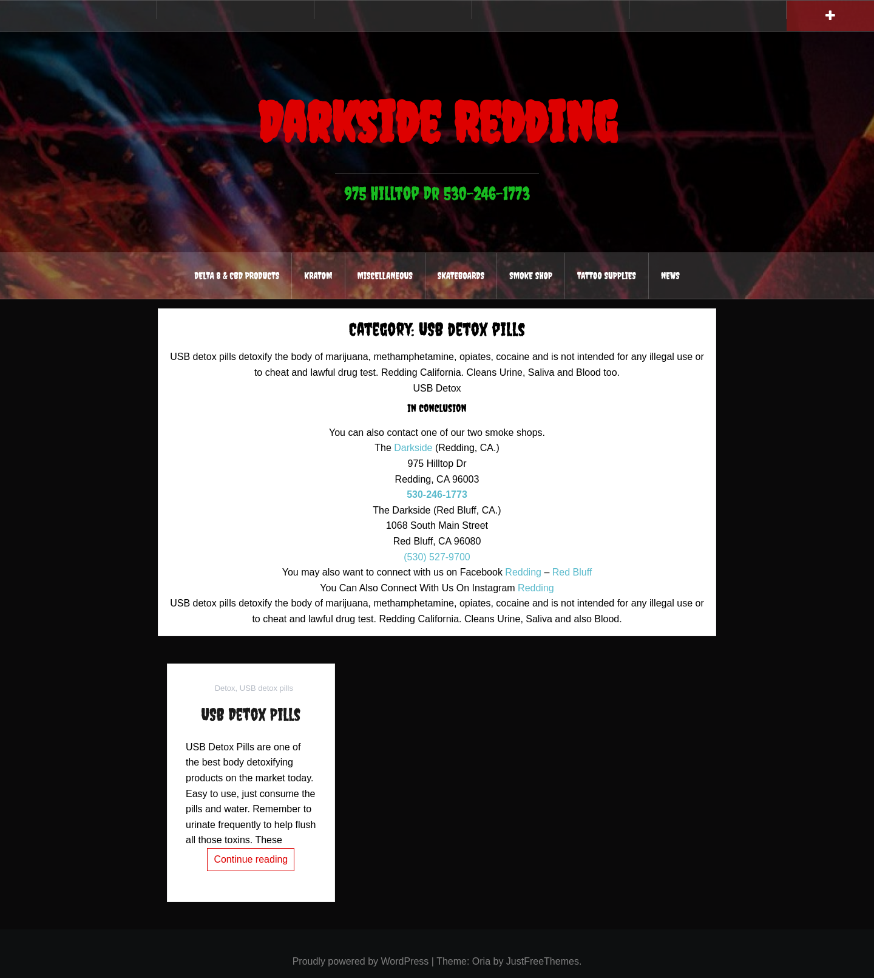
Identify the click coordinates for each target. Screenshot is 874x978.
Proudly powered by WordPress (361, 961)
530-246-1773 (437, 494)
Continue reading (251, 859)
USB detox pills (266, 688)
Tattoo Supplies (606, 275)
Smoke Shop (530, 275)
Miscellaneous (385, 275)
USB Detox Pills (250, 714)
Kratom (318, 275)
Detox (225, 688)
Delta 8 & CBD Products (236, 275)
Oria (481, 961)
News (670, 275)
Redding (523, 572)
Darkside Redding (437, 122)
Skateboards (461, 275)
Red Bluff (572, 572)
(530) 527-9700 (437, 557)
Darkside (413, 448)
